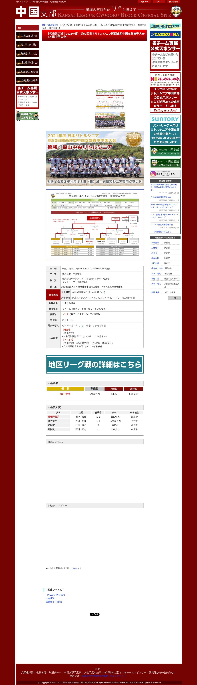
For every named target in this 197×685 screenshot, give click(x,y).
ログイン (159, 2)
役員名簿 (41, 672)
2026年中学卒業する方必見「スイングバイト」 (104, 676)
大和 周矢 (156, 284)
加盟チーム (55, 672)
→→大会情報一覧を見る (161, 232)
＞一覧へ (174, 298)
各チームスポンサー (135, 672)
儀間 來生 (155, 292)
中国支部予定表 (72, 672)
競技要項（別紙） (54, 601)
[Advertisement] (94, 63)
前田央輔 (155, 263)
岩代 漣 (154, 253)
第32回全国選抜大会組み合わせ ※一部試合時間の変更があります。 (165, 187)
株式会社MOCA (128, 682)
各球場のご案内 (112, 672)
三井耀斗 (155, 248)
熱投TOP (144, 2)
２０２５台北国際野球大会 (162, 225)
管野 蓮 (155, 279)
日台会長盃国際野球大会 (161, 197)
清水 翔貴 (156, 274)
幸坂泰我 (155, 258)
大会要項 (50, 598)
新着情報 (52, 25)
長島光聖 (155, 243)
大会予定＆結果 (92, 672)
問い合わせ (173, 2)
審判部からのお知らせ (161, 672)
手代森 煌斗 (157, 268)
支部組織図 (27, 672)
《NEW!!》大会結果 (55, 595)
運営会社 (74, 676)
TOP (20, 28)
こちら (74, 568)
